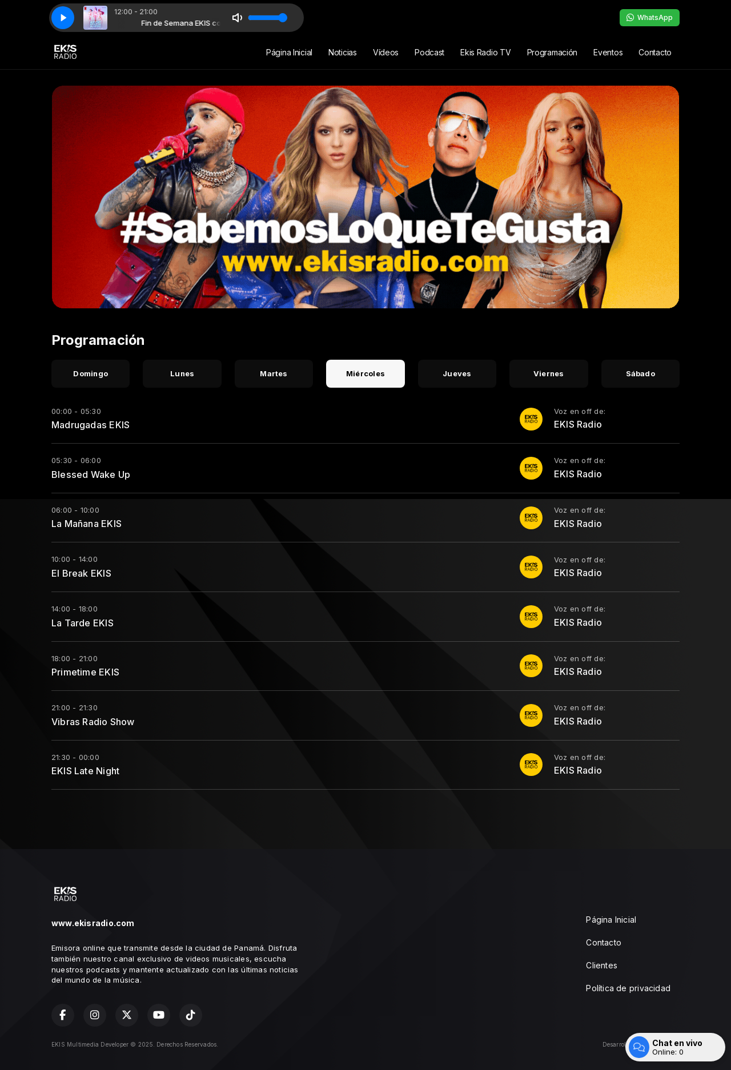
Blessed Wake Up (90, 474)
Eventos (607, 52)
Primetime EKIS (85, 672)
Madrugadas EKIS (90, 425)
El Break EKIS (81, 573)
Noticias (342, 52)
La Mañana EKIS (86, 523)
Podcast (429, 52)
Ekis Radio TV (485, 52)
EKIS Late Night (85, 771)
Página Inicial (289, 52)
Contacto (655, 52)
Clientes (601, 965)
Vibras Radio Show (93, 721)
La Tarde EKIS (82, 623)
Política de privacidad (628, 988)
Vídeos (386, 52)
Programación (552, 52)
